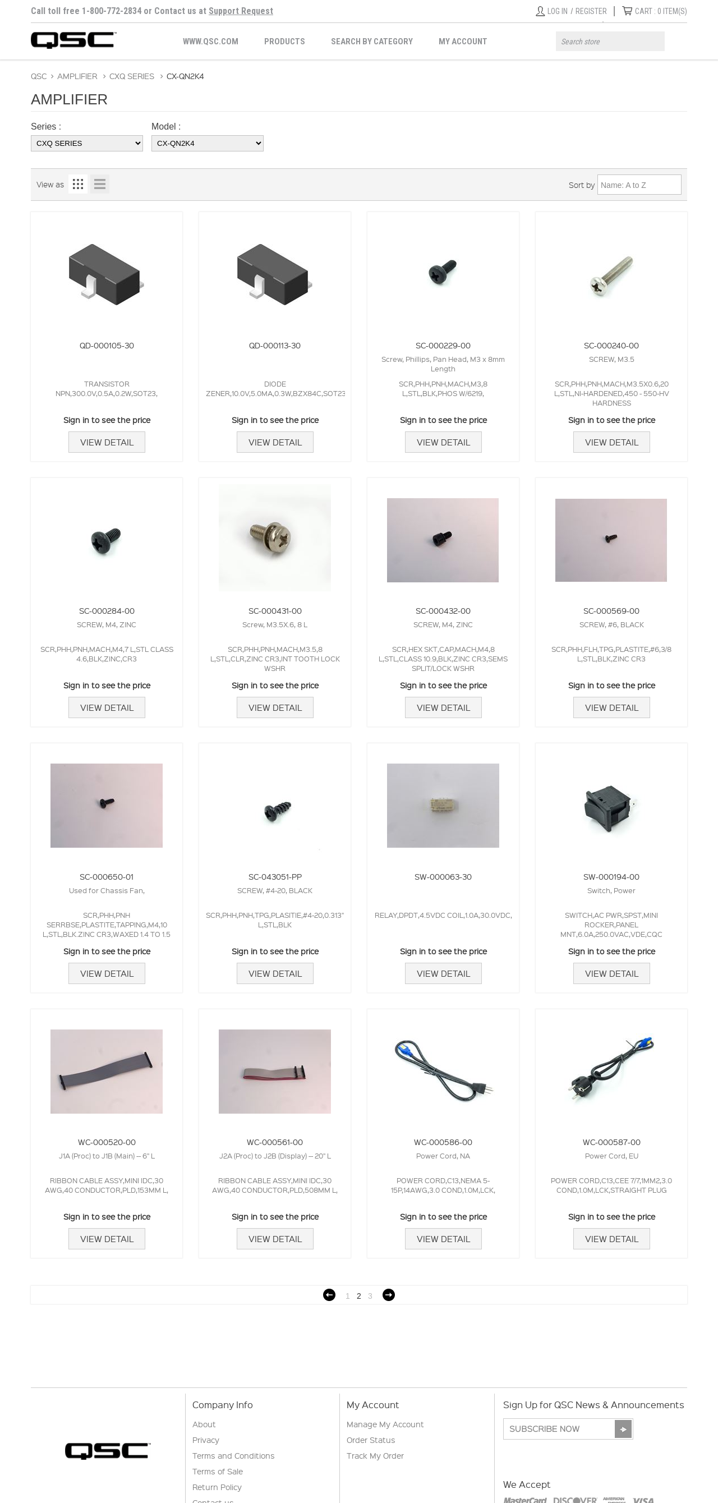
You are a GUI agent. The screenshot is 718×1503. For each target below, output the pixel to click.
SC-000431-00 (275, 610)
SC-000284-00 (107, 610)
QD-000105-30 (107, 345)
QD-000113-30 (275, 345)
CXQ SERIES (131, 76)
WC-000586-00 (443, 1142)
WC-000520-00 (107, 1142)
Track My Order (375, 1455)
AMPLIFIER (77, 76)
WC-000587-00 (612, 1142)
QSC (39, 76)
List (99, 184)
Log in (557, 11)
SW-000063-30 (443, 876)
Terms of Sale (217, 1471)
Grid (78, 184)
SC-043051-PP (275, 876)
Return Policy (217, 1487)
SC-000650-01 (107, 876)
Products (284, 41)
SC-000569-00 (611, 610)
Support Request (241, 11)
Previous (329, 1295)
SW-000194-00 (611, 876)
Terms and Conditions (233, 1455)
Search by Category (372, 41)
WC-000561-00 (275, 1142)
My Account (463, 41)
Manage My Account (385, 1424)
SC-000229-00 (443, 345)
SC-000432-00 (443, 610)
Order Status (371, 1440)
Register (591, 11)
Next (389, 1295)
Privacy (205, 1440)
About (204, 1424)
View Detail (107, 442)
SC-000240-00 (611, 345)
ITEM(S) (661, 11)
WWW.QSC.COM (210, 41)
